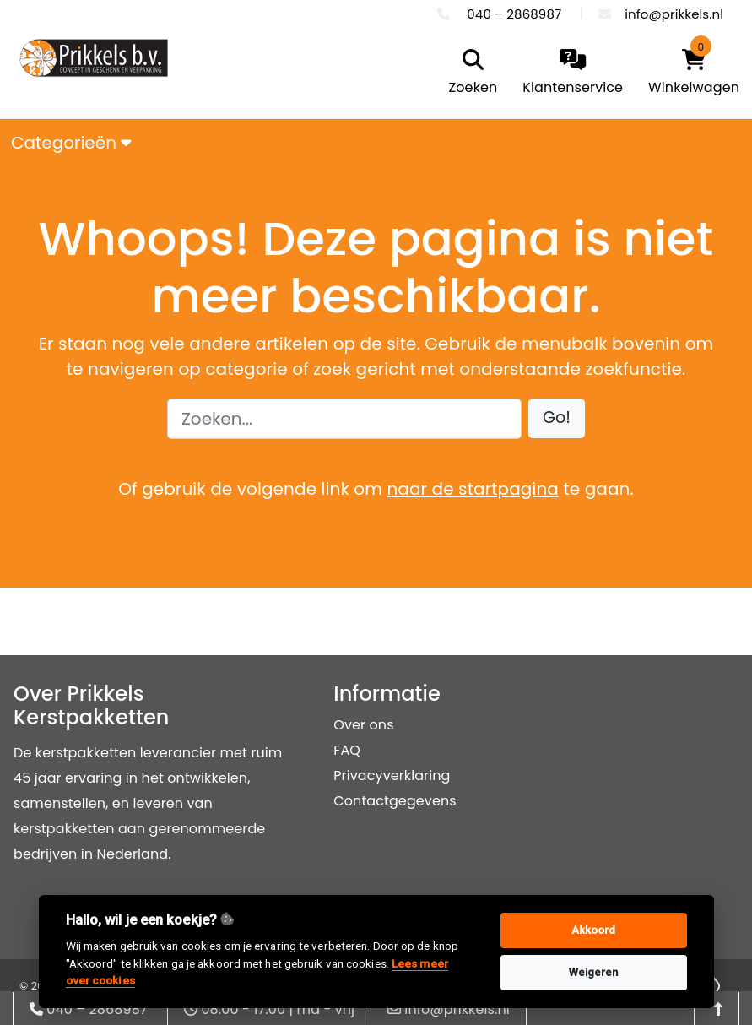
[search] (469, 73)
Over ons (363, 725)
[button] (556, 418)
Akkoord (593, 930)
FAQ (346, 750)
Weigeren (594, 972)
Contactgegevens (394, 801)
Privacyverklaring (391, 775)
